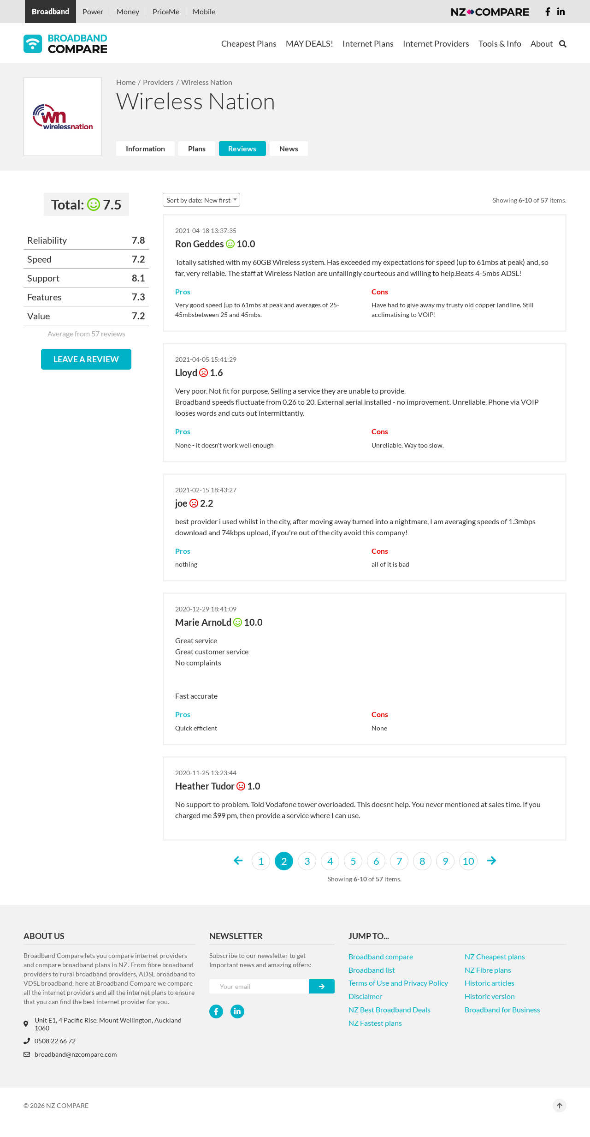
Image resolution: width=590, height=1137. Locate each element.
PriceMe (166, 11)
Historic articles (489, 982)
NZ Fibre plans (488, 969)
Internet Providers (436, 43)
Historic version (490, 996)
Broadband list (371, 969)
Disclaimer (365, 996)
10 (468, 861)
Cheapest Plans (249, 43)
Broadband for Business (502, 1009)
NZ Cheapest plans (495, 956)
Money (128, 11)
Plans (197, 148)
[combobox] (201, 200)
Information (145, 148)
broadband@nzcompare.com (70, 1054)
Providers (158, 82)
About (542, 43)
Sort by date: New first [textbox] (198, 200)
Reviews (242, 148)
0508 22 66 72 (50, 1041)
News (288, 148)
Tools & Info (499, 43)
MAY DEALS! (309, 43)
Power (93, 11)
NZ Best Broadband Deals (389, 1009)
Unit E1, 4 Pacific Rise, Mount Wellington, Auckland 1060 (103, 1024)
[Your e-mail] (259, 986)
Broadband (50, 11)
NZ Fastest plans (375, 1022)
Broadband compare (380, 956)
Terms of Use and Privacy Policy (398, 982)
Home (126, 82)
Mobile (204, 11)
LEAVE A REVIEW (86, 359)
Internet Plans (368, 43)
